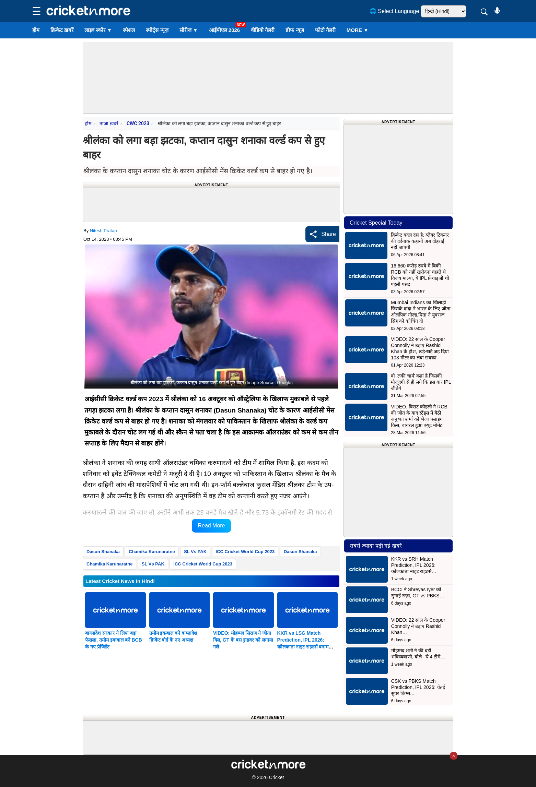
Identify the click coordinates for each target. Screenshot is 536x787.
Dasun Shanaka (103, 551)
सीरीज (188, 30)
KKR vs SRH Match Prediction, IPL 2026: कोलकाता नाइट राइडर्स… (413, 565)
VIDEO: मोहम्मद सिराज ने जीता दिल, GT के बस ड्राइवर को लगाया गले (243, 639)
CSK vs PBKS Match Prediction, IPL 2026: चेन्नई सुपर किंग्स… (418, 687)
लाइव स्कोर (98, 30)
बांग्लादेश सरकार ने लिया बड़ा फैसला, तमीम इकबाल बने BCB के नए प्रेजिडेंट (113, 639)
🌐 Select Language (394, 11)
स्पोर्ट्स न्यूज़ (157, 30)
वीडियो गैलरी (263, 30)
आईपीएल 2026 (224, 30)
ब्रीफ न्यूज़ (295, 30)
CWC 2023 (138, 123)
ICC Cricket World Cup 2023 (245, 551)
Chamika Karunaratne (152, 551)
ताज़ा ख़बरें (109, 123)
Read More (211, 525)
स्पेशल (129, 30)
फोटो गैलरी (325, 30)
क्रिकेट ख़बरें (61, 30)
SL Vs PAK (195, 551)
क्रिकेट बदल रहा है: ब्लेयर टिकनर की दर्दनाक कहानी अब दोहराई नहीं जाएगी (419, 241)
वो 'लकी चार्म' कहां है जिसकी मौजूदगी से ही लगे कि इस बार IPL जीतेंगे (421, 382)
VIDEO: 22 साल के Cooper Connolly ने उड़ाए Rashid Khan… (418, 626)
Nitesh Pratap (103, 230)
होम (35, 30)
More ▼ (358, 30)
